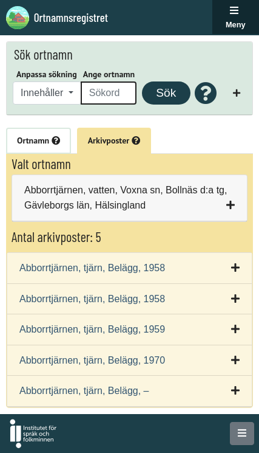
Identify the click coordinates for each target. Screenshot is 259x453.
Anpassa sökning (46, 74)
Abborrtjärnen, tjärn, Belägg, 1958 (92, 268)
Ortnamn (38, 140)
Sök (166, 92)
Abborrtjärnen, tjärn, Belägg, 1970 (92, 360)
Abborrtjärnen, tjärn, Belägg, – (84, 391)
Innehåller (43, 93)
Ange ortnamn (109, 74)
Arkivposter (114, 140)
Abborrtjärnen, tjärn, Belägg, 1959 (92, 329)
